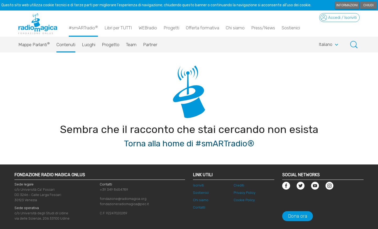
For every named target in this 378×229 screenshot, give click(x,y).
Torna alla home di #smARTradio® (189, 143)
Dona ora (297, 216)
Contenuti (65, 44)
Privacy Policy (244, 193)
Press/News (263, 27)
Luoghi (88, 44)
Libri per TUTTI (118, 27)
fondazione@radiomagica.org (123, 199)
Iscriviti (198, 185)
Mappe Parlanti (34, 43)
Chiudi (368, 5)
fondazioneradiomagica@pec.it (124, 204)
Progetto (110, 44)
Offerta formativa (202, 27)
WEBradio (148, 27)
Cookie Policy (244, 200)
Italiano (329, 45)
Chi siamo (235, 27)
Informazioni (347, 5)
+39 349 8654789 (114, 189)
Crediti (239, 185)
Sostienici (291, 27)
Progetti (171, 27)
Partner (150, 44)
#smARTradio (83, 27)
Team (131, 44)
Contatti (199, 207)
